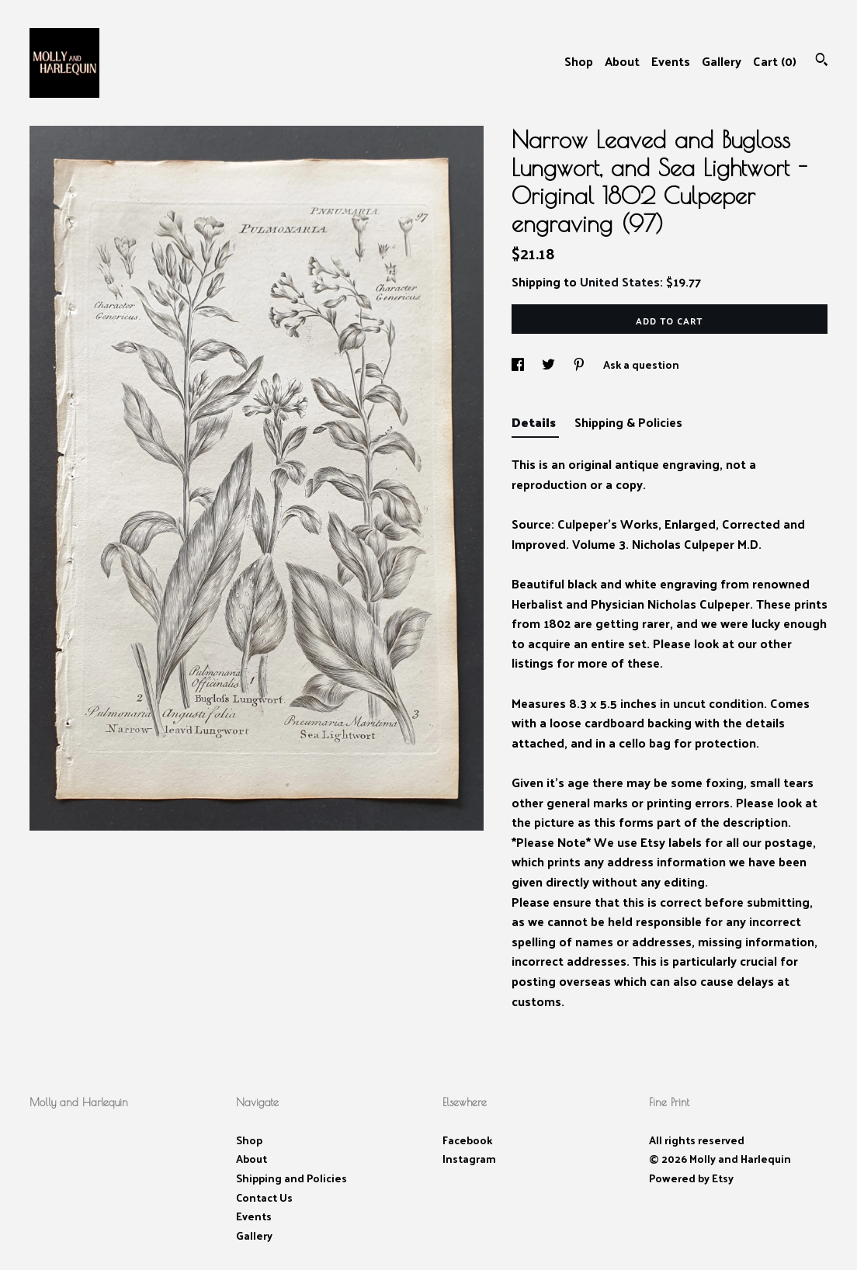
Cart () (774, 61)
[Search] (822, 61)
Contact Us (264, 1197)
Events (670, 61)
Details (535, 422)
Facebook (467, 1140)
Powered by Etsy (691, 1178)
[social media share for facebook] (519, 364)
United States (620, 281)
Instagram (469, 1158)
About (622, 61)
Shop (578, 61)
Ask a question (641, 364)
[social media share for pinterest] (580, 364)
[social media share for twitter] (549, 364)
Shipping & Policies (628, 422)
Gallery (721, 61)
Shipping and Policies (291, 1178)
